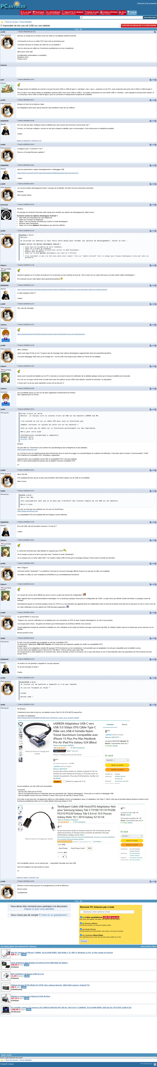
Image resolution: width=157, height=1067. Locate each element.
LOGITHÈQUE (53, 13)
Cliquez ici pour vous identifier (39, 909)
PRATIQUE (39, 13)
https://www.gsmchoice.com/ (27, 511)
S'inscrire (141, 3)
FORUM (131, 13)
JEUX (122, 13)
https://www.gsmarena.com (27, 449)
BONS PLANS (92, 13)
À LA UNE (25, 13)
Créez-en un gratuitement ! (54, 915)
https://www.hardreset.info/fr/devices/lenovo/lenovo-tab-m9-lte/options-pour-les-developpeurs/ (51, 334)
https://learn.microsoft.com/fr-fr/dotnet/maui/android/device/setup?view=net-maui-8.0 (47, 173)
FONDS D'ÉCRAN (108, 13)
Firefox (23, 439)
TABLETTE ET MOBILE (72, 13)
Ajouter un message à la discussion (139, 26)
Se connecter (151, 3)
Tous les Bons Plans (148, 946)
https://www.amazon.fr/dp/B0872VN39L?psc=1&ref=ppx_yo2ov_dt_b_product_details (48, 718)
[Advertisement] (78, 1035)
